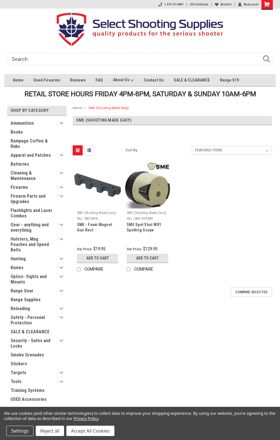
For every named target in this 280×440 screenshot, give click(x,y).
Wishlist (223, 4)
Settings (20, 431)
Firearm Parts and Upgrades (28, 198)
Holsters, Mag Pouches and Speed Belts (30, 244)
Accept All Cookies (90, 431)
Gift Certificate (199, 4)
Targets (18, 372)
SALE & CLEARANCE (192, 80)
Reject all (49, 431)
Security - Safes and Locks (30, 343)
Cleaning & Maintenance (23, 175)
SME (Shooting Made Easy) (108, 108)
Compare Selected (251, 292)
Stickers (19, 363)
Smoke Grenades (27, 355)
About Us (123, 80)
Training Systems (28, 390)
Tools (16, 381)
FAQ (99, 80)
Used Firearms (46, 80)
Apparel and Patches (31, 155)
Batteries (20, 164)
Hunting (18, 258)
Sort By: (132, 150)
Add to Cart (97, 258)
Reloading (20, 308)
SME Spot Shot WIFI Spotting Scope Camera (144, 230)
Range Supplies (26, 299)
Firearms (19, 187)
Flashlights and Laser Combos (31, 213)
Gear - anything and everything (30, 227)
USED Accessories (29, 399)
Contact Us (154, 80)
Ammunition (22, 123)
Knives (17, 267)
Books (17, 132)
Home (18, 80)
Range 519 (229, 80)
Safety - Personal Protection (28, 320)
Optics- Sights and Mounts (29, 279)
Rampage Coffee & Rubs (29, 143)
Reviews (78, 80)
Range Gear (22, 291)
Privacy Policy (86, 418)
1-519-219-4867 (170, 4)
